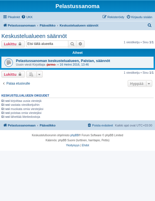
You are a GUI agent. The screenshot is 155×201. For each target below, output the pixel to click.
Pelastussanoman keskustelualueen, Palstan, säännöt (63, 61)
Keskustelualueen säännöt (34, 36)
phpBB (75, 135)
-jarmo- (51, 64)
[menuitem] (27, 17)
